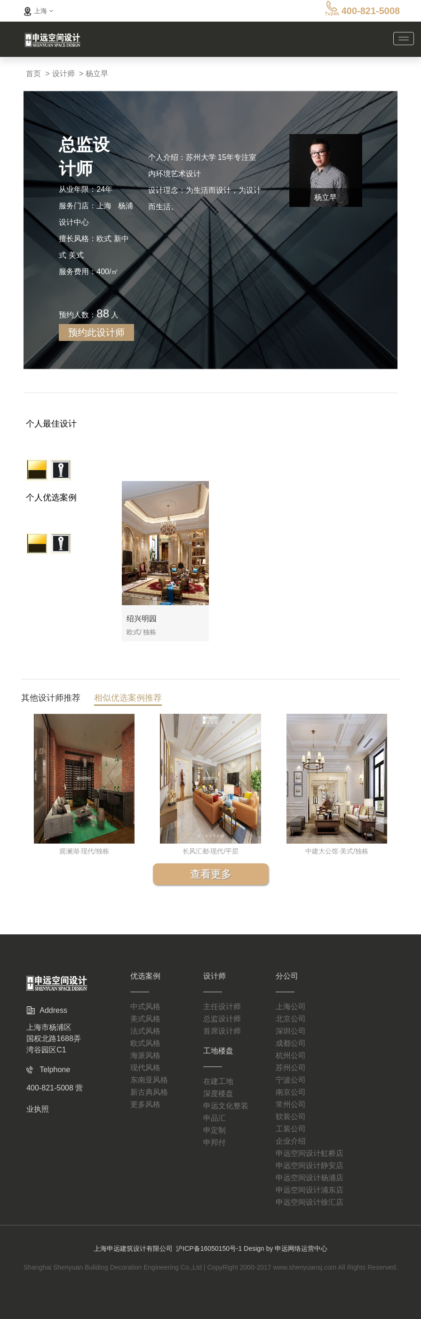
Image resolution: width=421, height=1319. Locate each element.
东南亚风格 (149, 1080)
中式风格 (145, 1007)
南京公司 (291, 1092)
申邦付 (214, 1142)
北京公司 (291, 1019)
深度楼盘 (218, 1094)
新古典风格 (149, 1092)
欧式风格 (145, 1043)
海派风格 (145, 1055)
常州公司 (291, 1104)
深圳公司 (291, 1031)
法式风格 (145, 1031)
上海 (37, 11)
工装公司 (291, 1129)
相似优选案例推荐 (128, 699)
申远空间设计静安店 (309, 1165)
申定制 (214, 1130)
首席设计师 (222, 1031)
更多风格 (145, 1104)
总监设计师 (222, 1019)
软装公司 (291, 1117)
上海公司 (291, 1007)
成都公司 (291, 1043)
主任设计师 (222, 1007)
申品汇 (214, 1118)
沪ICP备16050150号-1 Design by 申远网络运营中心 (251, 1248)
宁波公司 (291, 1080)
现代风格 (145, 1068)
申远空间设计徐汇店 (309, 1202)
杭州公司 (291, 1055)
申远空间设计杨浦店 (309, 1178)
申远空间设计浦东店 (309, 1190)
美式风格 (145, 1019)
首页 (33, 74)
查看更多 (210, 874)
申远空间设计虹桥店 (309, 1153)
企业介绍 (291, 1141)
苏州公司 (291, 1068)
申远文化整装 (225, 1106)
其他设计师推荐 (50, 699)
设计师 (63, 74)
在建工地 (218, 1081)
